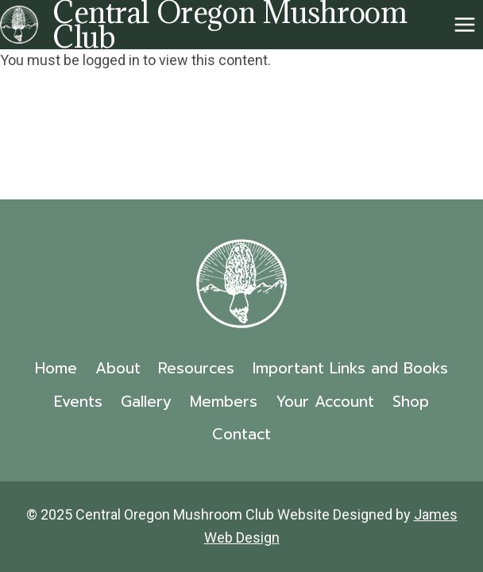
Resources (196, 368)
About (118, 368)
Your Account (325, 401)
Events (78, 401)
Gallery (146, 401)
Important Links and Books (350, 368)
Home (56, 368)
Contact (241, 434)
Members (223, 401)
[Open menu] (464, 24)
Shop (410, 401)
